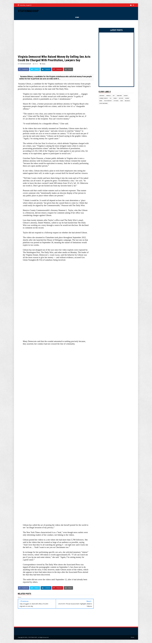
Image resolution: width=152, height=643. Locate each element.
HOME (77, 17)
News (43, 64)
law (31, 94)
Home (132, 637)
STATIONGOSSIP (28, 11)
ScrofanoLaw (51, 143)
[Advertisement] (56, 37)
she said (79, 181)
